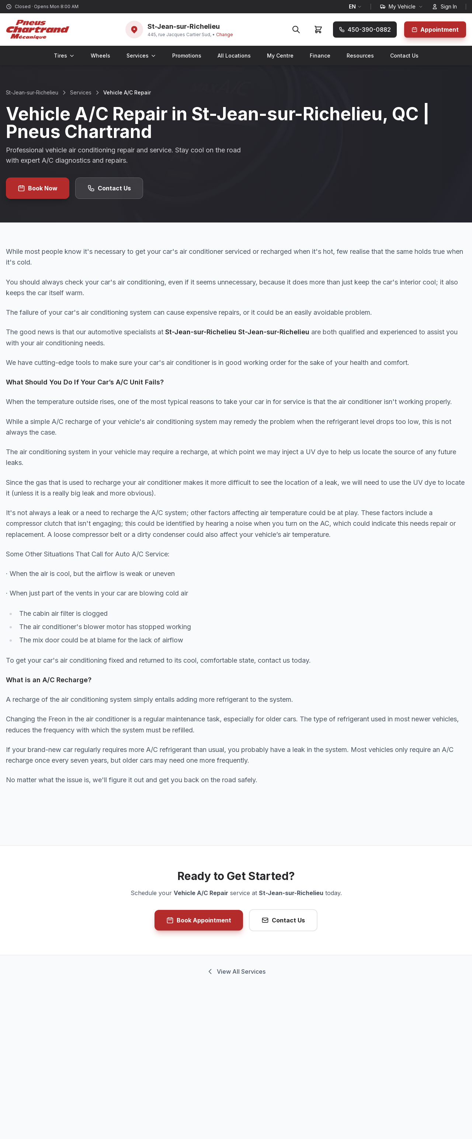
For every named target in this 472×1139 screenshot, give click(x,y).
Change (224, 34)
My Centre (280, 55)
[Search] (296, 29)
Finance (320, 55)
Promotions (186, 55)
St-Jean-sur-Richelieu (32, 92)
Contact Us (404, 55)
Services (141, 55)
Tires (64, 55)
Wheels (100, 55)
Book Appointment (198, 920)
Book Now (38, 188)
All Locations (234, 55)
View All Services (236, 971)
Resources (360, 55)
